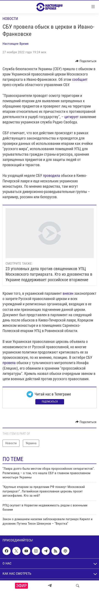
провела (9, 362)
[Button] (86, 61)
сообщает (80, 79)
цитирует (72, 117)
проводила (51, 175)
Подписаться (50, 401)
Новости (10, 18)
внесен (68, 293)
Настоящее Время (16, 44)
